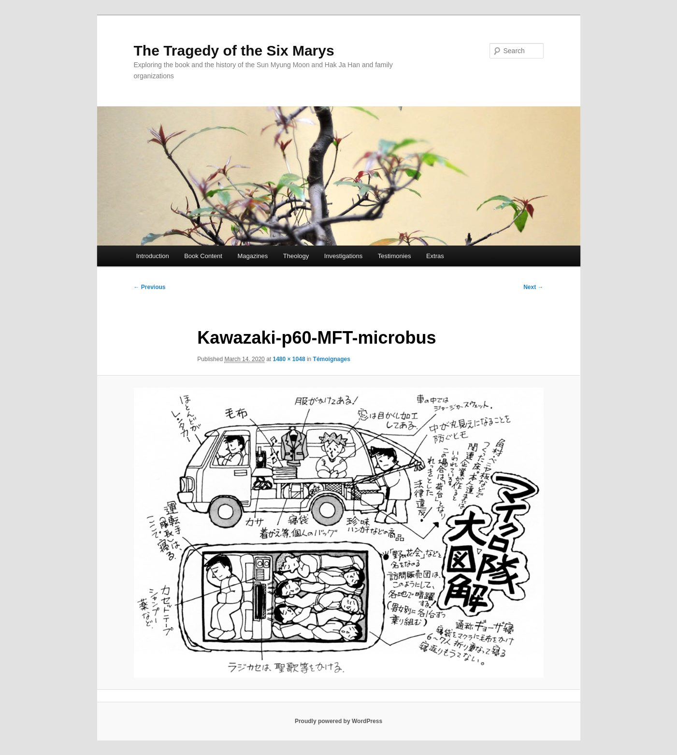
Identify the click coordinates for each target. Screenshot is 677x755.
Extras (435, 256)
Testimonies (394, 256)
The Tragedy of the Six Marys (234, 50)
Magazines (252, 256)
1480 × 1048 (289, 359)
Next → (533, 287)
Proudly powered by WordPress (338, 721)
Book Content (203, 256)
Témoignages (331, 359)
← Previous (150, 287)
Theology (296, 256)
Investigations (343, 256)
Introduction (152, 256)
